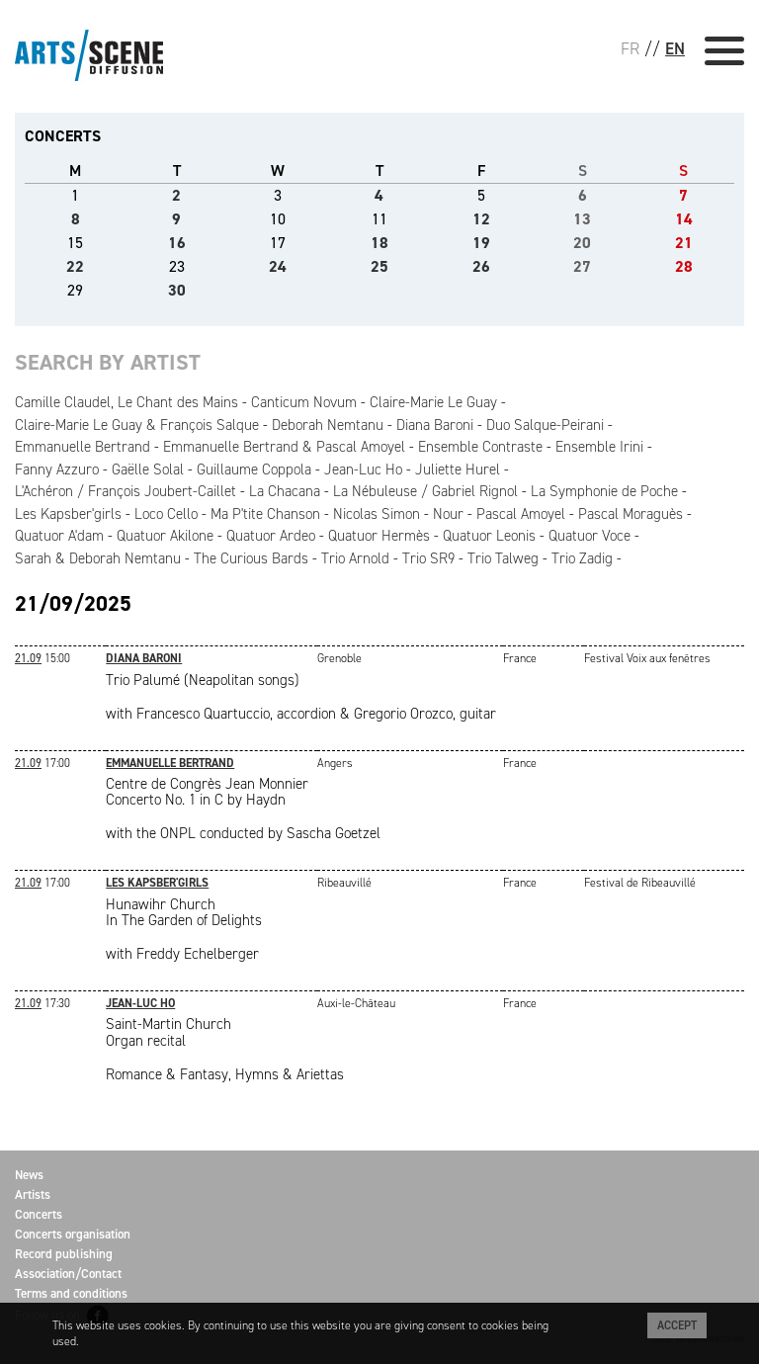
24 (278, 266)
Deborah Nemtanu (327, 425)
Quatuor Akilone (165, 536)
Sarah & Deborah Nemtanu (98, 558)
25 (379, 266)
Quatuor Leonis (489, 536)
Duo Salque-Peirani (545, 425)
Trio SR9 (428, 558)
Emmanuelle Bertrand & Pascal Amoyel (284, 447)
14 (684, 219)
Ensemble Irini (599, 447)
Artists (32, 1194)
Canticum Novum (304, 402)
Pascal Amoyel (520, 514)
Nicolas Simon (376, 514)
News (29, 1174)
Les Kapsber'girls (68, 514)
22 (75, 266)
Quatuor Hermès (379, 536)
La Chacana (284, 491)
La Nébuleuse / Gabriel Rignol (425, 491)
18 (379, 242)
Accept (677, 1325)
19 (481, 242)
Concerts (38, 1214)
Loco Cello (166, 514)
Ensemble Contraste (480, 447)
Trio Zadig (582, 558)
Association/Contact (68, 1273)
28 (684, 266)
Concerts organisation (72, 1234)
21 (684, 242)
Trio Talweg (503, 558)
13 (582, 219)
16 (177, 242)
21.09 (28, 658)
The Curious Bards (251, 558)
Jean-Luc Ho (363, 469)
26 (481, 266)
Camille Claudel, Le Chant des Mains (126, 402)
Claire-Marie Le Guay (433, 402)
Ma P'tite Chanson (265, 514)
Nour (448, 514)
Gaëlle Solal (148, 469)
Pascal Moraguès (630, 514)
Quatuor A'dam (59, 536)
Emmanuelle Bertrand (82, 447)
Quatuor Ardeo (270, 536)
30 (177, 290)
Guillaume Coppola (254, 469)
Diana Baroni (434, 425)
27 (582, 266)
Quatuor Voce (589, 536)
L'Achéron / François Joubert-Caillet (125, 491)
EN (675, 48)
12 (481, 219)
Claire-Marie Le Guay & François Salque (137, 425)
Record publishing (64, 1253)
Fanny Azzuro (57, 469)
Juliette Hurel (457, 469)
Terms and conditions (71, 1293)
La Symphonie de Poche (604, 491)
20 (582, 242)
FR (630, 48)
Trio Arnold (355, 558)
